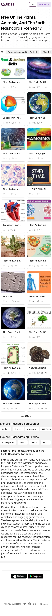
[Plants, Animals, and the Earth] (22, 52)
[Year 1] (23, 442)
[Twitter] (24, 604)
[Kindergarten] (8, 442)
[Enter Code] (44, 4)
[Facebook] (29, 604)
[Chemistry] (32, 429)
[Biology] (6, 429)
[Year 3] (45, 442)
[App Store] (19, 576)
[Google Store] (35, 576)
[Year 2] (34, 442)
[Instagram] (34, 604)
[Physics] (18, 429)
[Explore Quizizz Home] (7, 4)
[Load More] (26, 416)
